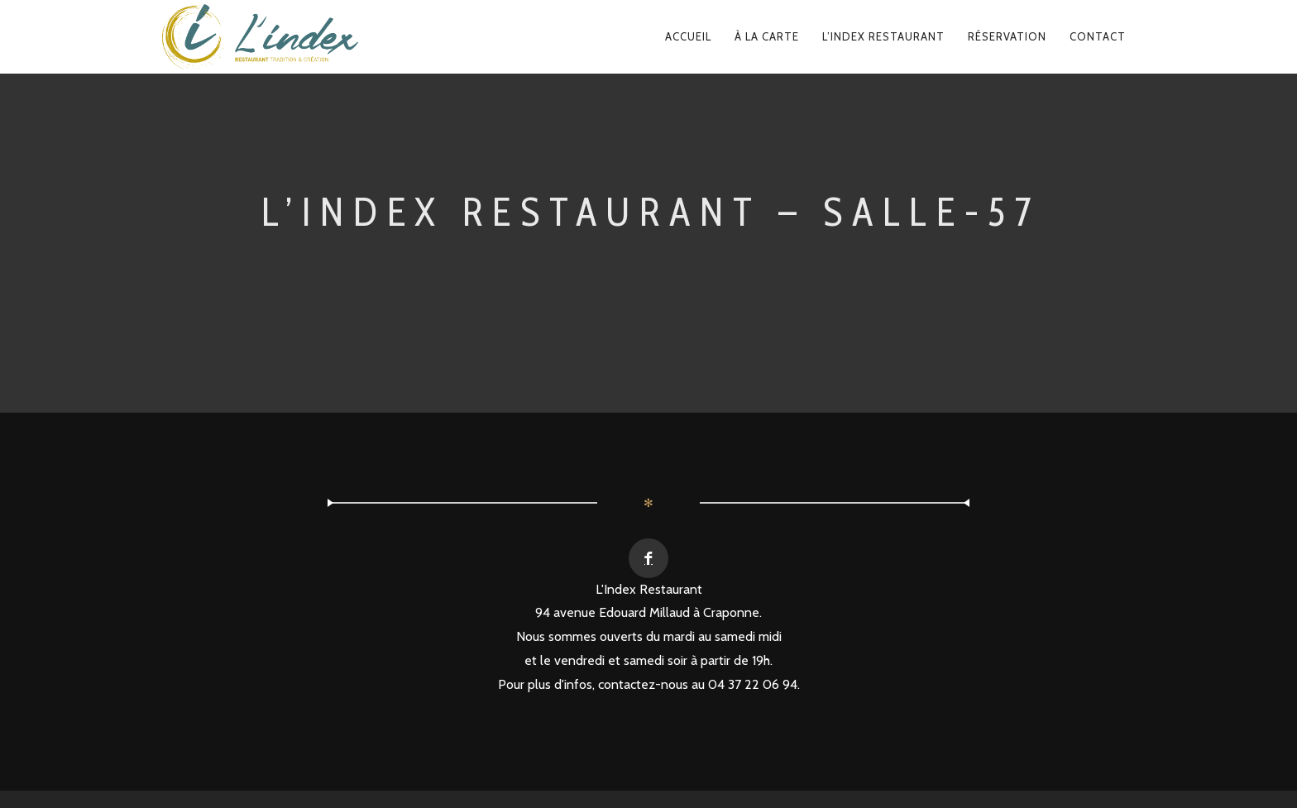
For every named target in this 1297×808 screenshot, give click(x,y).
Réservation (1007, 36)
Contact (1098, 36)
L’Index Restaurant (883, 36)
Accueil (688, 36)
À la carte (767, 36)
